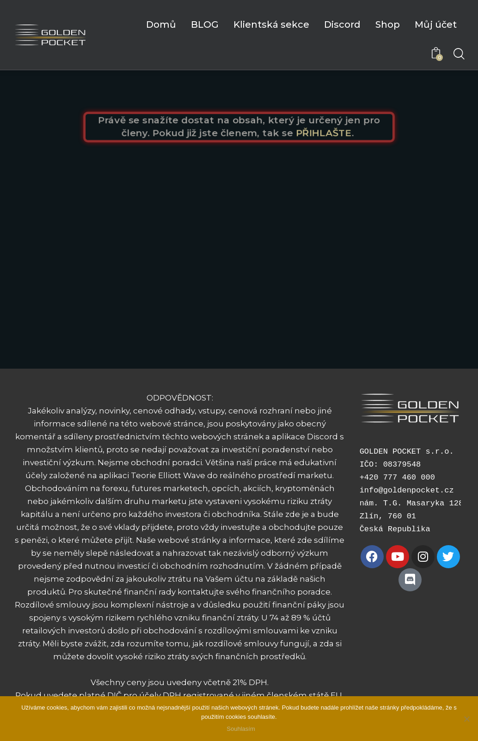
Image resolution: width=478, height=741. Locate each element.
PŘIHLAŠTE (327, 133)
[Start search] (458, 54)
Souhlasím (241, 729)
